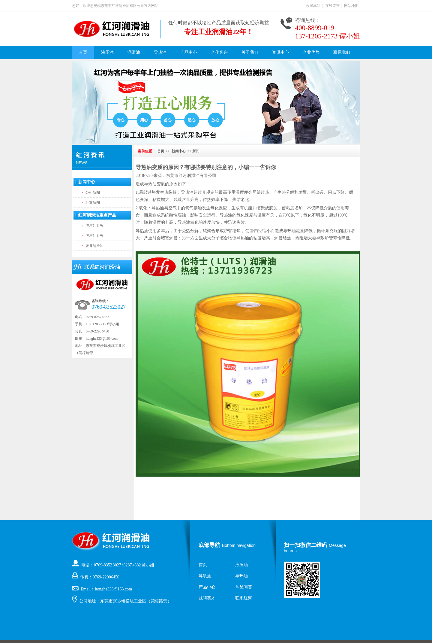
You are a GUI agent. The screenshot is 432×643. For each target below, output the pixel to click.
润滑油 (134, 52)
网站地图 (351, 6)
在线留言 (332, 6)
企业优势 (311, 52)
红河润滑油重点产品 (97, 215)
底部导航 (209, 545)
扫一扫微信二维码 (305, 545)
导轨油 (205, 576)
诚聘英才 (207, 598)
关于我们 (250, 52)
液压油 (107, 52)
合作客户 (219, 52)
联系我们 (341, 52)
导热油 (160, 52)
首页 (83, 52)
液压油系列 (95, 226)
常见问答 (243, 587)
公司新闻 (93, 192)
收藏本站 (313, 6)
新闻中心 (86, 182)
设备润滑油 (95, 246)
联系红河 (243, 598)
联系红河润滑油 (102, 267)
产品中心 (188, 52)
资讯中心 (280, 52)
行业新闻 (93, 202)
